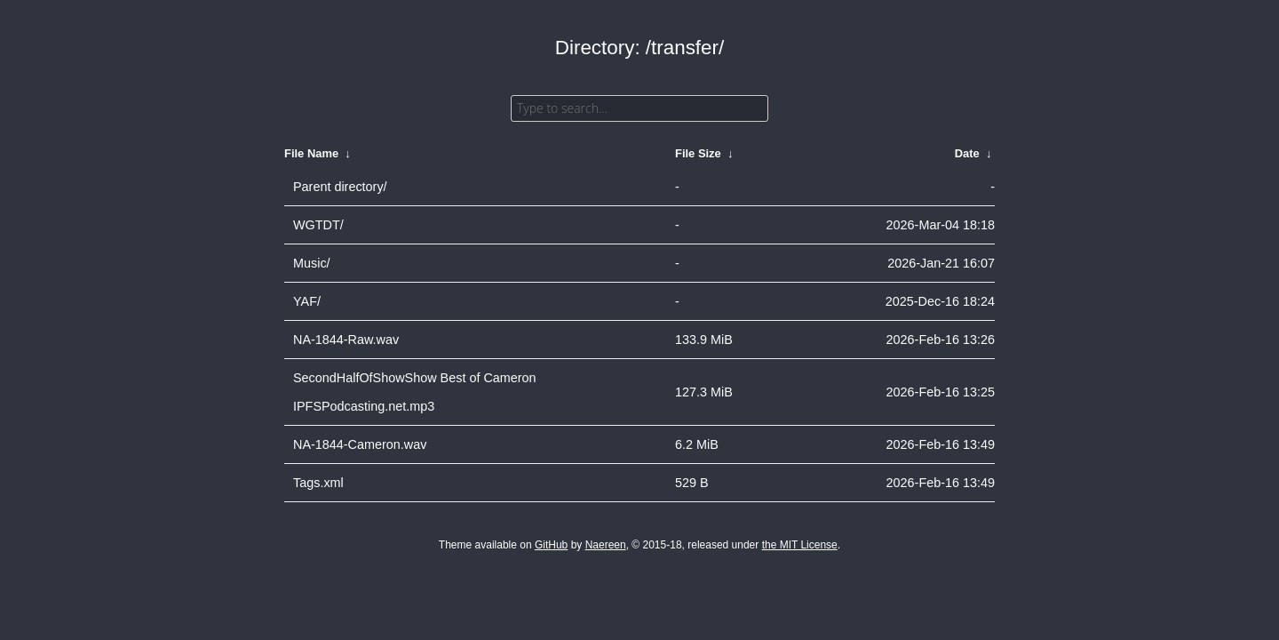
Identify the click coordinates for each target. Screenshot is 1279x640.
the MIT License (800, 545)
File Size (698, 153)
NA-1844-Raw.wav (346, 339)
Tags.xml (318, 483)
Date (967, 153)
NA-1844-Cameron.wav (359, 444)
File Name (311, 153)
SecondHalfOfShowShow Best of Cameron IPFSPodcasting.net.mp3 (414, 392)
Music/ (311, 263)
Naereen (605, 545)
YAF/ (307, 301)
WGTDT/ (318, 225)
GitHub (551, 545)
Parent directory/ (340, 187)
